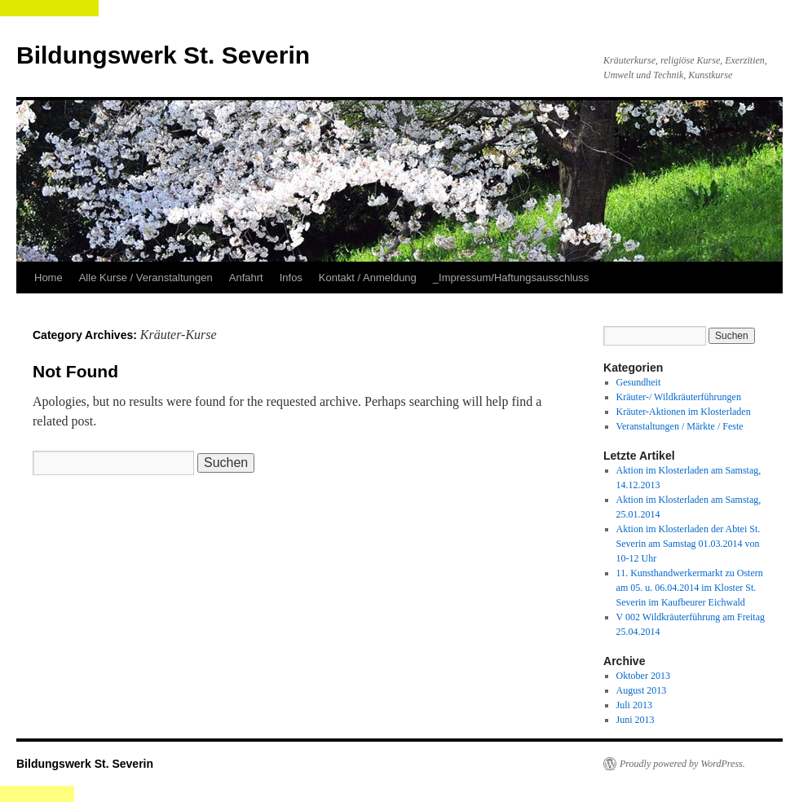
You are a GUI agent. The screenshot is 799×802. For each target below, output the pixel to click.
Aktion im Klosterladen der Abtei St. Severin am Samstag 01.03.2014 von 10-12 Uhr (688, 543)
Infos (291, 277)
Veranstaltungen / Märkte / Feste (680, 426)
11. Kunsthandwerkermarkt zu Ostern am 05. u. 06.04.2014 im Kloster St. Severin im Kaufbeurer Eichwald (689, 587)
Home (48, 277)
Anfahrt (246, 277)
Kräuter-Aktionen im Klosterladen (683, 411)
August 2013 (641, 690)
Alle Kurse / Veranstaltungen (146, 277)
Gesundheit (638, 382)
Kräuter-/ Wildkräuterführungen (678, 397)
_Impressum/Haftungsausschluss (511, 277)
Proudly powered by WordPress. (682, 763)
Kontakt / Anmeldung (368, 277)
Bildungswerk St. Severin (163, 55)
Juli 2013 (634, 705)
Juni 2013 (635, 719)
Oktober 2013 (643, 675)
